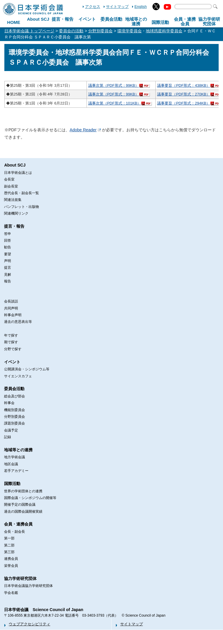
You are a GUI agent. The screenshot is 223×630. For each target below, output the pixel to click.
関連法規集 (12, 200)
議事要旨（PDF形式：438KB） (183, 85)
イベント (87, 19)
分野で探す (12, 349)
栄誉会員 (11, 566)
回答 (7, 240)
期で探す (11, 342)
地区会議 (11, 464)
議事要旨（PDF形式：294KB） (183, 103)
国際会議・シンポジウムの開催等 (30, 498)
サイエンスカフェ (18, 376)
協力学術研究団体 (20, 578)
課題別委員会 (14, 423)
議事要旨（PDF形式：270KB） (183, 94)
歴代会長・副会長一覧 (21, 193)
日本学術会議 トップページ (29, 31)
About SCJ (38, 19)
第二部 (9, 545)
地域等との (136, 21)
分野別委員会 (100, 31)
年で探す (11, 335)
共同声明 (11, 308)
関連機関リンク (16, 213)
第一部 (9, 538)
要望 (7, 254)
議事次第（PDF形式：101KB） (114, 103)
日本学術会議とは (18, 173)
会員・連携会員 (18, 524)
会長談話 (11, 301)
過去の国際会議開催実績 (23, 511)
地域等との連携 (18, 449)
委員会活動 (111, 19)
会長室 (9, 179)
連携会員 (11, 559)
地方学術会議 (14, 457)
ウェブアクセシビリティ (29, 624)
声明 (7, 261)
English (140, 6)
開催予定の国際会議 (19, 504)
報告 (7, 281)
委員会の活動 (71, 31)
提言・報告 (62, 19)
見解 (7, 274)
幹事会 (9, 403)
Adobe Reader (83, 130)
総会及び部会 (14, 396)
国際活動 (160, 22)
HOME (13, 22)
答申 (7, 234)
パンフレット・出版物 (21, 207)
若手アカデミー (16, 471)
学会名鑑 (11, 593)
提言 (7, 268)
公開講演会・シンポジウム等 (26, 369)
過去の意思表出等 (18, 322)
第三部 (9, 552)
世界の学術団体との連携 (23, 491)
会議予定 (11, 430)
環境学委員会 (129, 31)
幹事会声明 (12, 315)
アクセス (92, 6)
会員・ (185, 21)
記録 (7, 437)
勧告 (7, 247)
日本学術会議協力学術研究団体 (28, 586)
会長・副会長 (14, 532)
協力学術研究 (209, 21)
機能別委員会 (14, 410)
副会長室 (11, 186)
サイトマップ (117, 6)
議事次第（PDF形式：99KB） (113, 85)
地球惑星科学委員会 (164, 31)
